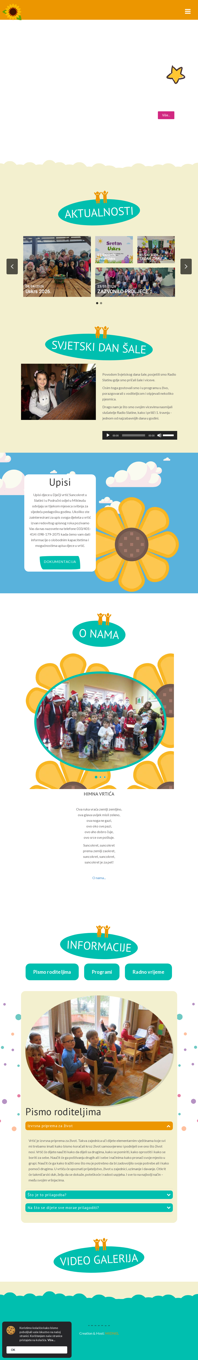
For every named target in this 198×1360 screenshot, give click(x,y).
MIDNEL (112, 1333)
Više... (51, 1340)
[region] (99, 269)
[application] (139, 435)
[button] (12, 266)
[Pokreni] (108, 435)
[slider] (133, 435)
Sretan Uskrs (106, 259)
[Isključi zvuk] (159, 435)
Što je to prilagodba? (47, 1194)
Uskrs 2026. (38, 291)
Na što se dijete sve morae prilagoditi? (63, 1207)
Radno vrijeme (148, 972)
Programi (102, 972)
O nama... (99, 878)
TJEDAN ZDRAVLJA (153, 259)
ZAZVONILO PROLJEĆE (122, 291)
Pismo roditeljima (52, 972)
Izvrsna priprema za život (50, 1125)
